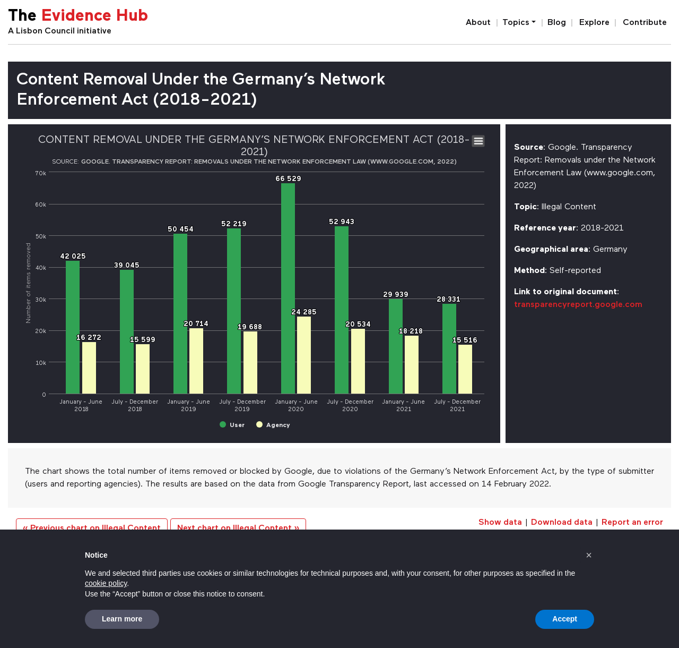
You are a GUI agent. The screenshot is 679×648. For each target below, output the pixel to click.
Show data (500, 522)
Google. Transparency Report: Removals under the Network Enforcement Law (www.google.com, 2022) (269, 162)
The (78, 16)
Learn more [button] (122, 619)
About (478, 23)
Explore (594, 23)
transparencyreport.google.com (578, 305)
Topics (515, 23)
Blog (556, 23)
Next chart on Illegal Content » (238, 528)
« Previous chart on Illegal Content (92, 528)
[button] (588, 555)
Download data (562, 522)
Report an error (632, 522)
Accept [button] (564, 619)
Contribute (645, 23)
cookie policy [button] (106, 583)
